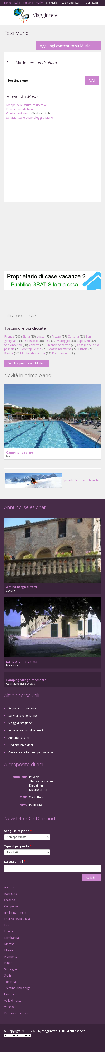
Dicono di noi (38, 790)
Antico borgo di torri (21, 587)
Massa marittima (59, 349)
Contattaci (92, 2)
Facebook (5, 1044)
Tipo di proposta (18, 846)
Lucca (41, 336)
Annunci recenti (18, 738)
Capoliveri (83, 341)
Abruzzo (9, 887)
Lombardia (11, 938)
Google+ (14, 1044)
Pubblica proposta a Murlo (25, 363)
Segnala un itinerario (22, 708)
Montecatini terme (32, 353)
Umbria (9, 994)
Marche (9, 944)
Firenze (9, 336)
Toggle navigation (7, 15)
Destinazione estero (18, 1013)
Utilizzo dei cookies (42, 781)
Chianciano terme (58, 345)
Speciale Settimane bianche (52, 480)
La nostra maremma (21, 661)
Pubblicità (35, 805)
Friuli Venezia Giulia (17, 919)
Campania (11, 906)
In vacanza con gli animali (25, 730)
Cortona (73, 336)
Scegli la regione (18, 831)
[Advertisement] (52, 162)
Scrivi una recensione (22, 716)
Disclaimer (36, 785)
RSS (34, 1044)
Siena (26, 336)
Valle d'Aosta (13, 1001)
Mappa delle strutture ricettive (26, 105)
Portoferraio (60, 353)
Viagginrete (45, 15)
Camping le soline (19, 452)
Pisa (47, 341)
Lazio (7, 925)
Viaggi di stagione (20, 723)
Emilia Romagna (15, 912)
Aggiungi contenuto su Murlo (65, 45)
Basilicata (10, 894)
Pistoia (82, 349)
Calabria (9, 900)
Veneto (9, 1007)
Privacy (34, 777)
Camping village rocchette (26, 680)
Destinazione (18, 80)
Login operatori (71, 2)
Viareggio (63, 341)
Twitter (24, 1044)
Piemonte (10, 956)
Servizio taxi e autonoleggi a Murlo (29, 118)
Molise (8, 950)
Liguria (8, 931)
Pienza (8, 353)
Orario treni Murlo (18, 113)
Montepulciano (31, 349)
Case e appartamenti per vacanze (31, 752)
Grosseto (31, 341)
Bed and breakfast (20, 745)
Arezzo (56, 336)
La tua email (14, 861)
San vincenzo (13, 345)
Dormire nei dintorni (19, 109)
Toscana (10, 982)
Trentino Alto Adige (17, 988)
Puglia (8, 963)
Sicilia (7, 975)
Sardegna (10, 969)
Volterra (34, 345)
